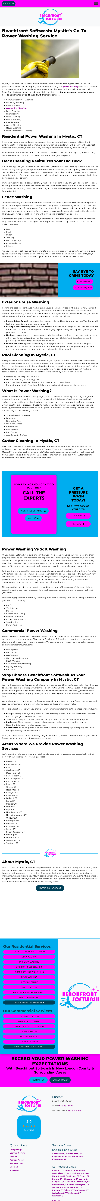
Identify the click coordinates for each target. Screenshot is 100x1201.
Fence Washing (29, 977)
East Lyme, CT (72, 1176)
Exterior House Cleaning (28, 967)
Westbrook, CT (73, 1193)
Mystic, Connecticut (50, 888)
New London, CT (60, 1184)
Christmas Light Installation (28, 952)
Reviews (78, 524)
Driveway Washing (29, 962)
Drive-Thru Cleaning (29, 1021)
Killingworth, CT (70, 1179)
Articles (13, 1156)
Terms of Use (16, 1163)
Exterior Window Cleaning (28, 972)
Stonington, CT (81, 1190)
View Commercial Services (29, 1046)
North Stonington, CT (79, 1184)
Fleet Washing (29, 1031)
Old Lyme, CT (58, 1187)
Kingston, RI (58, 1156)
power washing (70, 86)
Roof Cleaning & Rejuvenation (29, 992)
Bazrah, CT (57, 1170)
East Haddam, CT (75, 1173)
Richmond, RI (71, 1156)
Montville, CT (83, 1182)
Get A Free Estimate (33, 510)
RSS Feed (14, 1170)
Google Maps (16, 1149)
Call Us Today (60, 1080)
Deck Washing (28, 957)
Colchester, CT (81, 1170)
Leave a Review (17, 1153)
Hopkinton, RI (75, 1154)
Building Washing (28, 1016)
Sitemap (14, 1167)
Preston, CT (57, 1190)
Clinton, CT (68, 1170)
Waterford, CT (59, 1193)
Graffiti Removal (29, 1041)
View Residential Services (28, 1002)
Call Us (33, 518)
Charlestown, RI (60, 1154)
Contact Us (38, 1080)
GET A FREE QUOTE (83, 287)
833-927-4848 (74, 1111)
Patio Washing (29, 987)
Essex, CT (84, 1176)
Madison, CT (71, 1182)
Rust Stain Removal (28, 997)
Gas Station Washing (29, 1036)
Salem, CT (69, 1190)
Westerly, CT (58, 1196)
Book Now (8, 3)
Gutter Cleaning (29, 982)
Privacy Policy (17, 1160)
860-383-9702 (84, 281)
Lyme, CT (59, 1182)
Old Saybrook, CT (73, 1187)
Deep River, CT (59, 1173)
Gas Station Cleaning (16, 108)
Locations (78, 516)
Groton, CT (57, 1179)
